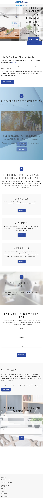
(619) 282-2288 (7, 479)
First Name (21, 328)
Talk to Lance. (14, 62)
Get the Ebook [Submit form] (21, 355)
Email (21, 346)
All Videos (3, 491)
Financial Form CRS (6, 496)
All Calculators (4, 493)
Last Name (21, 337)
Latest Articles (4, 490)
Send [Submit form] (21, 438)
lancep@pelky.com (5, 486)
